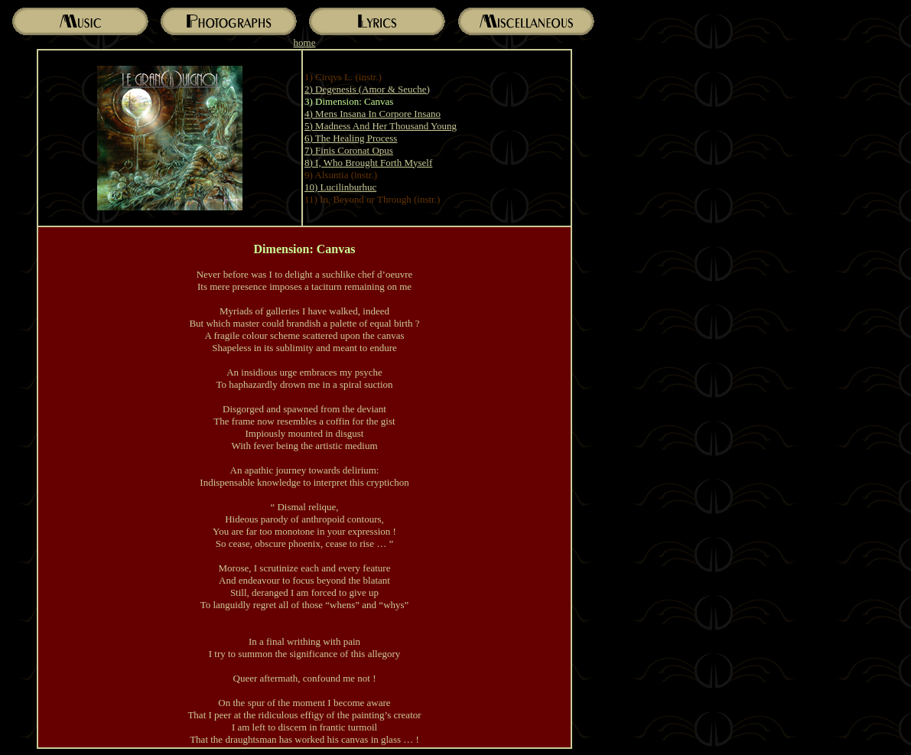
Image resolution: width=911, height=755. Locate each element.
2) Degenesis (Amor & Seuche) (367, 89)
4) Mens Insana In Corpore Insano (372, 113)
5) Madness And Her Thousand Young (380, 126)
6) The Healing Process (350, 138)
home (305, 42)
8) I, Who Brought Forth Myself (368, 162)
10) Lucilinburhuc (340, 187)
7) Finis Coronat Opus (348, 150)
